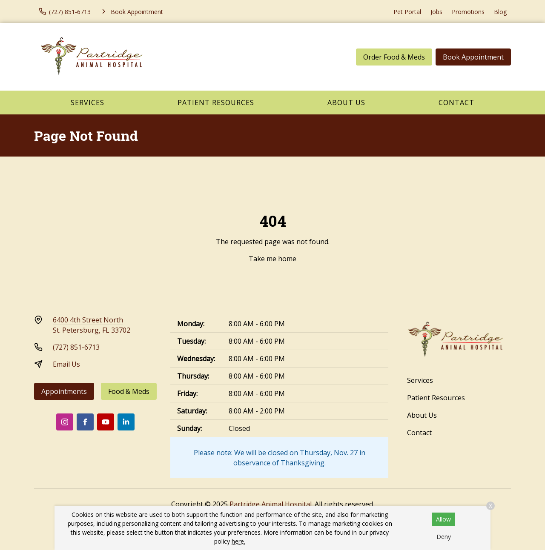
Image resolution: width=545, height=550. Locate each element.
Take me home (272, 258)
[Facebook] (85, 421)
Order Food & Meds (394, 57)
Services (87, 102)
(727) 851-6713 (76, 347)
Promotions (468, 12)
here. (238, 541)
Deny (443, 537)
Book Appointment (473, 57)
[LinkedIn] (126, 421)
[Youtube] (105, 421)
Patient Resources (216, 102)
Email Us (66, 364)
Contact (456, 102)
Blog (500, 12)
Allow (443, 519)
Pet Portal (407, 12)
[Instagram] (64, 421)
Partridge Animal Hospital (270, 504)
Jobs (436, 12)
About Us (346, 102)
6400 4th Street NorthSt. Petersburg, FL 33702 (91, 325)
